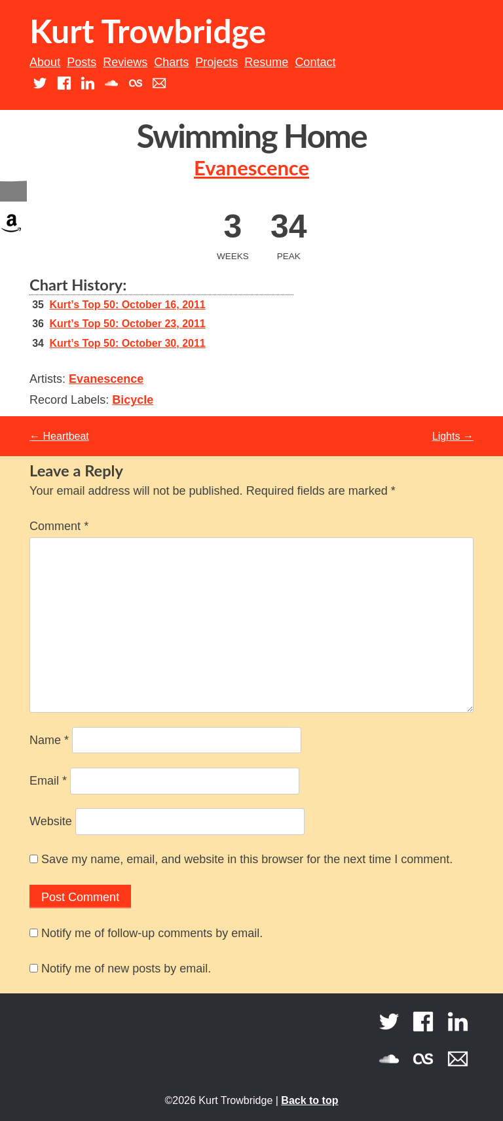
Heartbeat (59, 436)
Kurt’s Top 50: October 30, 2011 (127, 343)
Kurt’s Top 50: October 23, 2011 (127, 323)
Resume (266, 62)
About (44, 62)
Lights (453, 436)
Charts (171, 62)
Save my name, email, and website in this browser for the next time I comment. (247, 859)
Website (50, 821)
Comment (58, 526)
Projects (216, 62)
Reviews (125, 62)
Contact (315, 62)
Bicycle (132, 399)
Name (49, 740)
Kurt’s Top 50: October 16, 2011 (127, 304)
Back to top (309, 1100)
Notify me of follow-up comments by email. (152, 933)
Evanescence (251, 168)
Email (48, 780)
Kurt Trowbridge (147, 30)
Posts (81, 62)
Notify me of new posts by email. (126, 968)
